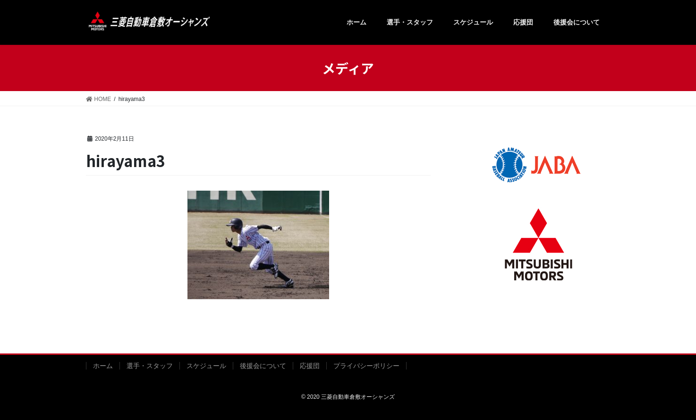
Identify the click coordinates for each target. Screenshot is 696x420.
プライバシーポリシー (366, 366)
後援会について (263, 366)
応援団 (310, 366)
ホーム (103, 366)
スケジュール (206, 366)
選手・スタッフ (150, 366)
